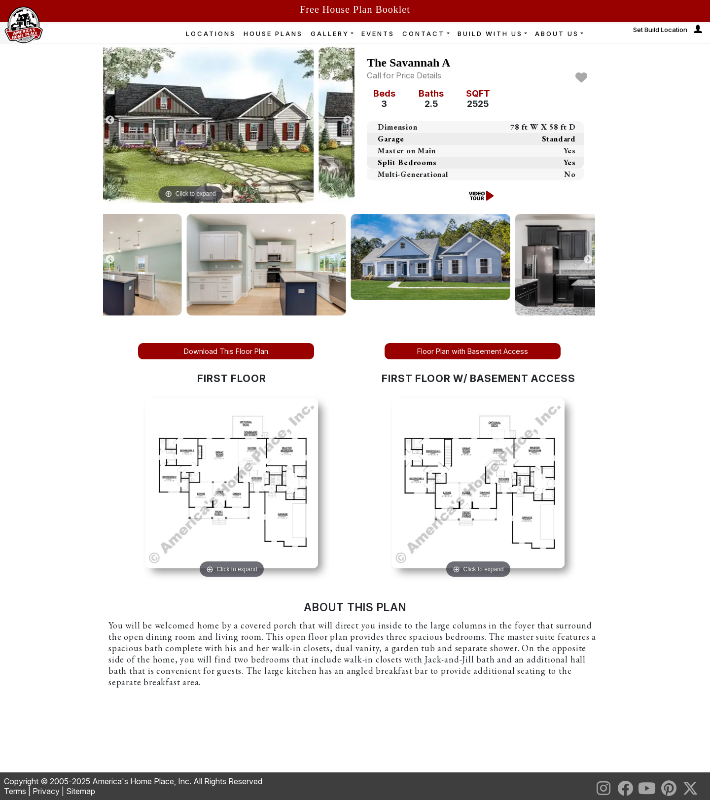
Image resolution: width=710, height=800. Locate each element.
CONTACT (423, 33)
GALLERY (330, 33)
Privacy (46, 791)
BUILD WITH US (490, 33)
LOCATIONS (211, 33)
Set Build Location (660, 30)
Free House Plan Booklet (355, 9)
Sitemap (80, 791)
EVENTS (377, 33)
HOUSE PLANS (273, 33)
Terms (15, 791)
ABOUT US (557, 33)
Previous (110, 120)
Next (348, 120)
